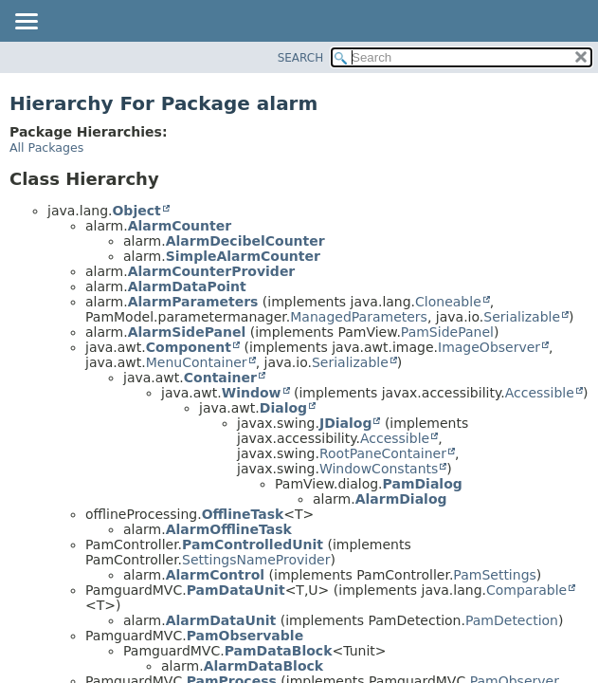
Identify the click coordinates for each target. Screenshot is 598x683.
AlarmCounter (180, 225)
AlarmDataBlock (263, 666)
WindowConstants (378, 468)
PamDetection (511, 620)
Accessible (539, 392)
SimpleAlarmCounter (243, 256)
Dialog (283, 407)
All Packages (46, 147)
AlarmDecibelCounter (245, 241)
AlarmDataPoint (187, 286)
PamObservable (245, 635)
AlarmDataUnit (221, 620)
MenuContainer (196, 362)
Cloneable (448, 301)
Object (136, 210)
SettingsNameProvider (256, 559)
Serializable (521, 316)
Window (251, 392)
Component (188, 347)
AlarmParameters (193, 301)
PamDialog (422, 483)
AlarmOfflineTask (229, 529)
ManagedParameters (358, 316)
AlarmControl (215, 574)
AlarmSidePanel (187, 332)
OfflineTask (243, 514)
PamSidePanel (447, 332)
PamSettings (494, 574)
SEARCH (301, 58)
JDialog (345, 423)
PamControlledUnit (252, 544)
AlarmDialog (401, 499)
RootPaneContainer (382, 453)
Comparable (526, 590)
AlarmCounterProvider (212, 271)
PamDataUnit (236, 590)
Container (220, 377)
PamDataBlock (279, 650)
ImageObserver (489, 347)
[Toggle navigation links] (25, 22)
